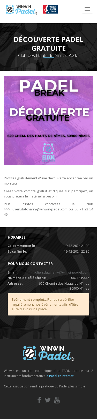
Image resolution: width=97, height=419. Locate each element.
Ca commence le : (22, 245)
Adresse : (15, 283)
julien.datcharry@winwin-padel (36, 209)
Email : (13, 272)
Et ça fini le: (17, 251)
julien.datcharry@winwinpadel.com (61, 272)
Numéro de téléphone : (28, 277)
